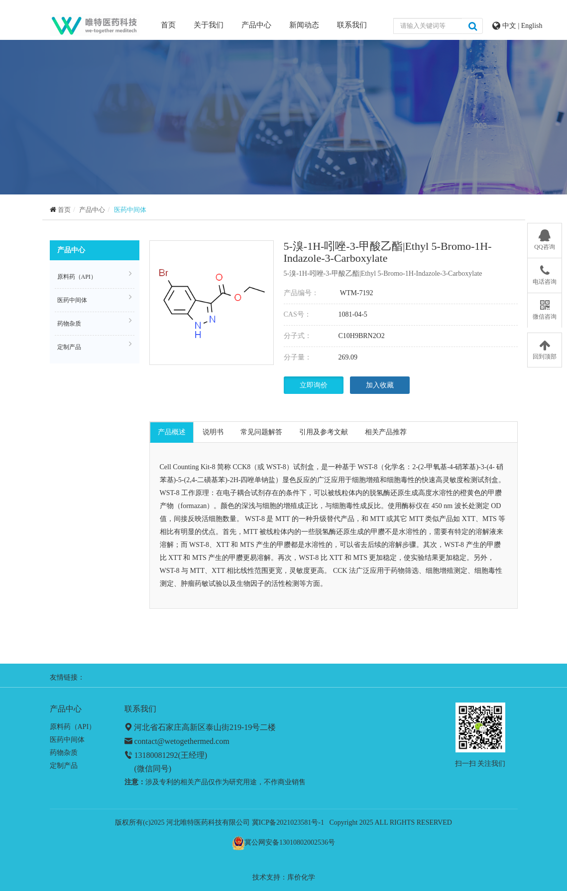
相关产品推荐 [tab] (386, 432)
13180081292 (156, 755)
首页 (168, 24)
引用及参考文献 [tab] (323, 432)
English (532, 25)
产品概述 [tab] (172, 432)
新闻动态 (304, 25)
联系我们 (352, 25)
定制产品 (94, 346)
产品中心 (256, 25)
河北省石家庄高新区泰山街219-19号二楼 (205, 727)
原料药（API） (94, 275)
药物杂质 (94, 322)
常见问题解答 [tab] (261, 432)
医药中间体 (130, 209)
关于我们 (209, 25)
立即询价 (314, 385)
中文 (510, 25)
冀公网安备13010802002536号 (289, 842)
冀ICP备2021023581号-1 (288, 822)
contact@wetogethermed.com (181, 741)
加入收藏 (380, 385)
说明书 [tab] (213, 432)
